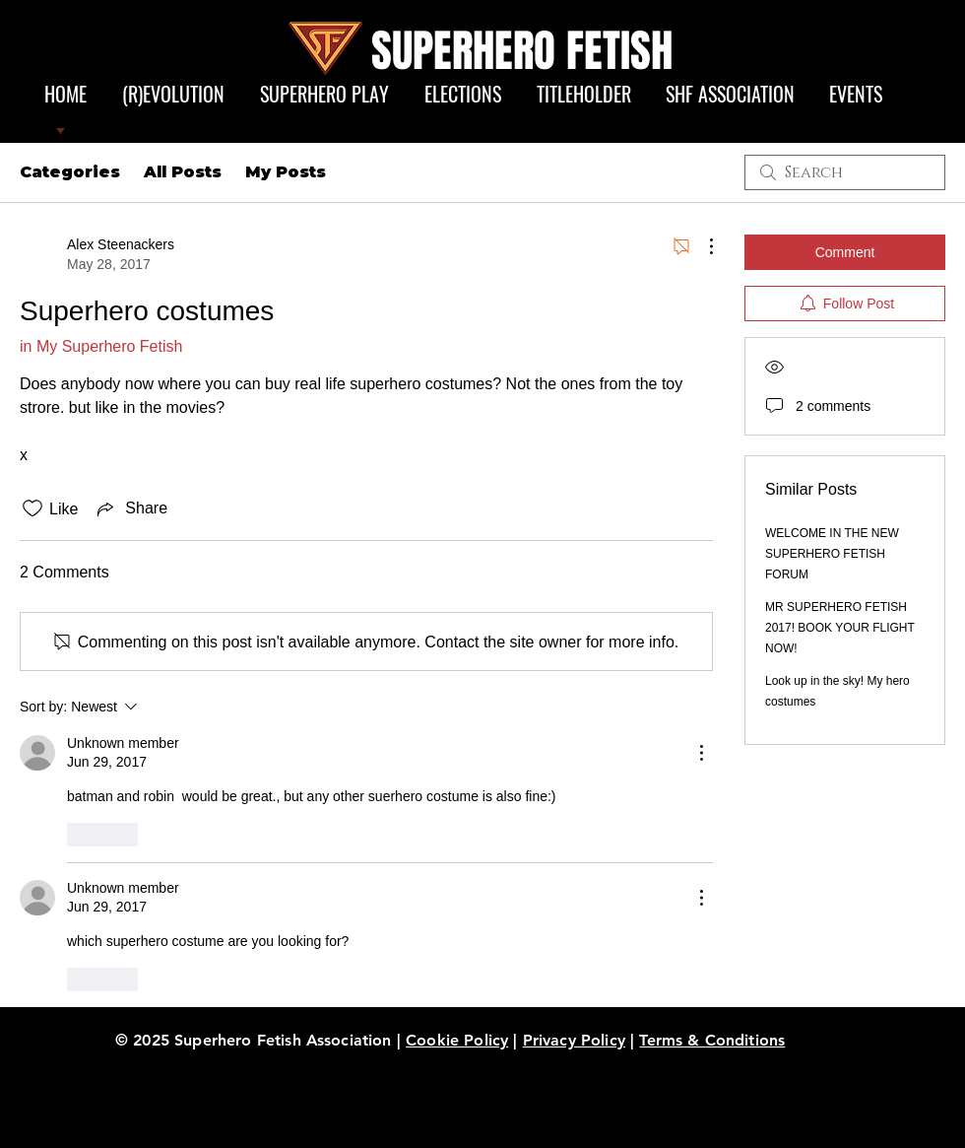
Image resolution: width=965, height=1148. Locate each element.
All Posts (183, 172)
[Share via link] (130, 508)
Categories (70, 172)
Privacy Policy (574, 1040)
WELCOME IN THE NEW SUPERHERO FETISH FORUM (832, 553)
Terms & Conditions (712, 1040)
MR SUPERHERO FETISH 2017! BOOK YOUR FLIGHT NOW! (840, 627)
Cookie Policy (457, 1040)
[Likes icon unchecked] (32, 508)
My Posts (285, 172)
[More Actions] (701, 246)
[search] (844, 172)
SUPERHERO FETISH (522, 51)
